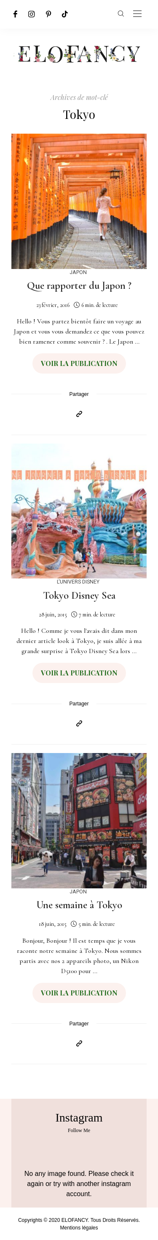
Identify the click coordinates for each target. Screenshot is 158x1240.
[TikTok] (65, 14)
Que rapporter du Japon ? (79, 285)
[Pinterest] (48, 14)
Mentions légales (79, 1228)
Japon (78, 272)
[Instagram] (31, 14)
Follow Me (79, 1130)
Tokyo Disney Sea (79, 595)
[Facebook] (15, 14)
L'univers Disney (78, 581)
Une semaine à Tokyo (79, 904)
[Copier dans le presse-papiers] (79, 414)
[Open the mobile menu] (137, 14)
